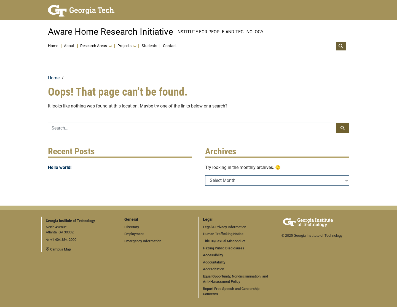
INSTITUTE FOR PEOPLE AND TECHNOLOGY (220, 31)
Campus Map (58, 249)
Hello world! (59, 167)
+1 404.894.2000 (61, 240)
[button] (95, 46)
